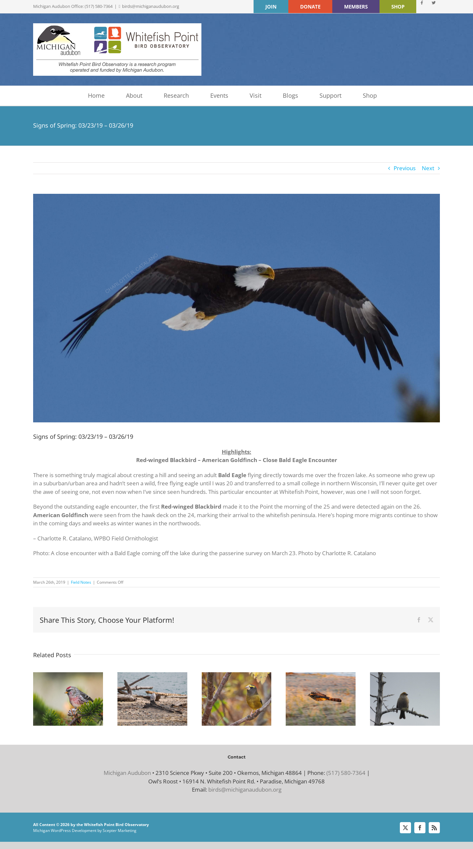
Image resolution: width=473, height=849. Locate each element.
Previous (405, 168)
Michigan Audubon (127, 773)
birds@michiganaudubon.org (150, 6)
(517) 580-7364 (345, 773)
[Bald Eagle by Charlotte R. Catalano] (236, 308)
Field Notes (81, 582)
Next (428, 168)
